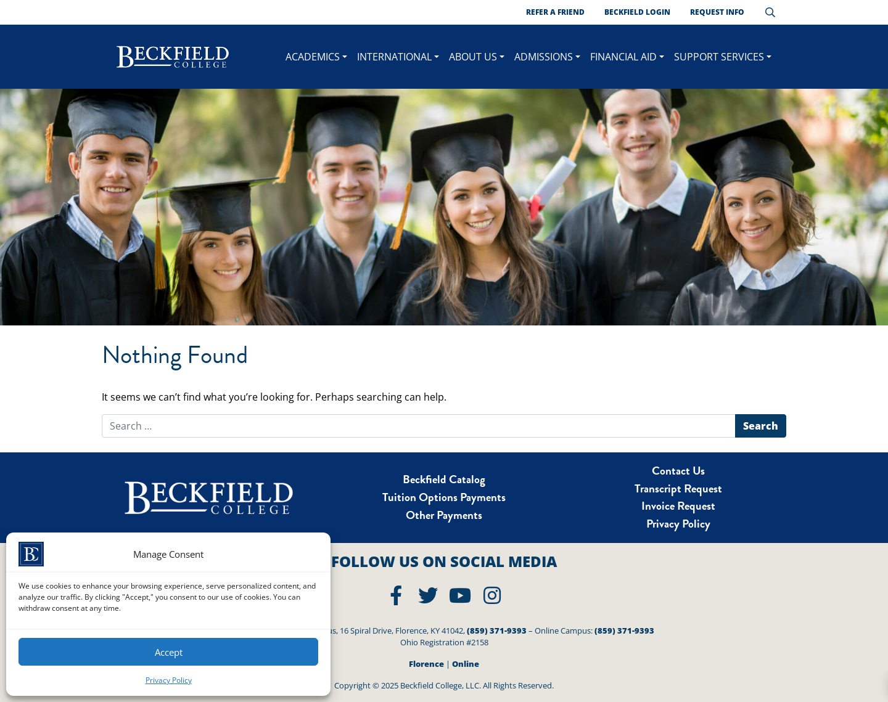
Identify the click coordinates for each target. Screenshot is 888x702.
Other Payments (444, 515)
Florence (426, 663)
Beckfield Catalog (444, 479)
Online (465, 663)
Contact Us (678, 471)
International (394, 56)
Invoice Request (678, 506)
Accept (169, 652)
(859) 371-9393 (497, 630)
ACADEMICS (313, 56)
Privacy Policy (169, 680)
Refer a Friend (555, 12)
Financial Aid (623, 56)
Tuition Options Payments (444, 497)
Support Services (719, 56)
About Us (473, 56)
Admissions (543, 56)
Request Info (717, 12)
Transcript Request (678, 488)
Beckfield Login (637, 12)
